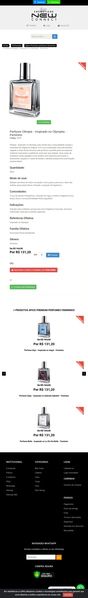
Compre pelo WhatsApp (23, 287)
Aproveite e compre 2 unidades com (34, 270)
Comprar (53, 255)
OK (58, 557)
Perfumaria (16, 45)
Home (5, 45)
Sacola (63, 25)
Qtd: (35, 255)
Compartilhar (44, 122)
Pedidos (31, 25)
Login (47, 25)
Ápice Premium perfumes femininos (40, 45)
